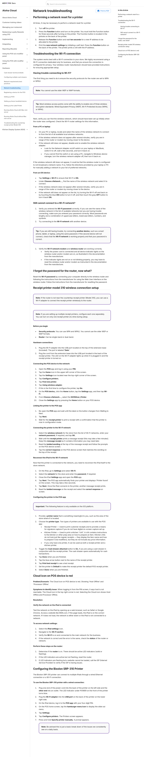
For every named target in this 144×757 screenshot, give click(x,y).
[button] (15, 17)
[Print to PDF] (103, 11)
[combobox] (78, 4)
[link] (15, 22)
